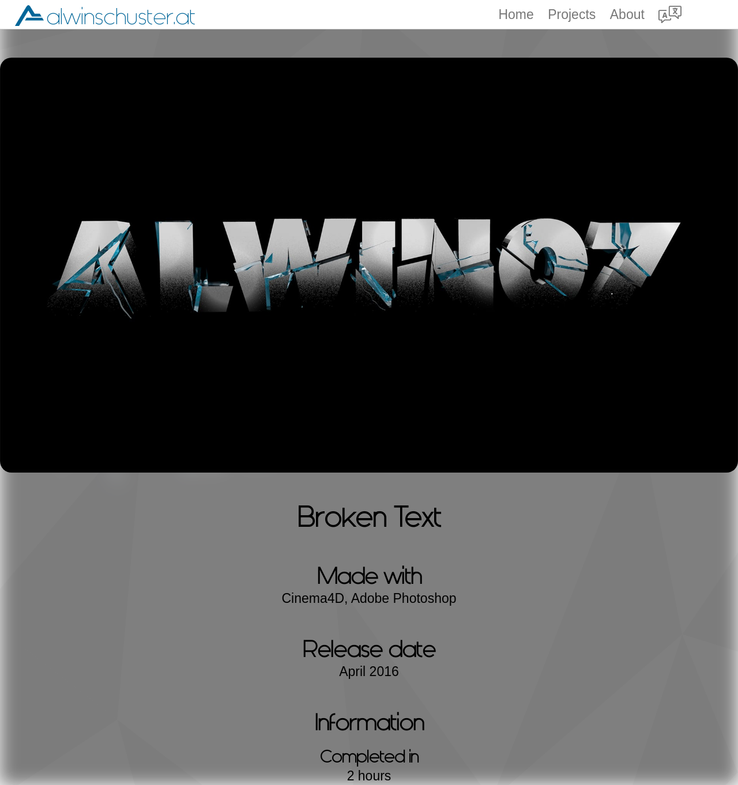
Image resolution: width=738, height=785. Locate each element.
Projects (572, 15)
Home (515, 15)
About (627, 15)
